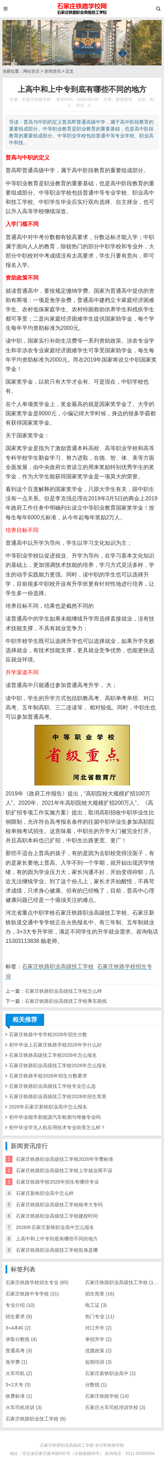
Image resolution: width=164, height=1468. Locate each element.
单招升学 (98, 1339)
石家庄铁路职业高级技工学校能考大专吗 (59, 1204)
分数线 (96, 1384)
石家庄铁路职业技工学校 (36, 1419)
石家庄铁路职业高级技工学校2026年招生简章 (57, 1096)
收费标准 (19, 1396)
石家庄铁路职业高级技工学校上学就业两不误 (64, 1170)
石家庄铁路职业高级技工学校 (58, 966)
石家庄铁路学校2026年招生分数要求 (48, 1076)
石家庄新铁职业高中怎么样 (45, 1193)
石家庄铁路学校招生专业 (37, 1282)
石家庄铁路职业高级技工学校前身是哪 (57, 1250)
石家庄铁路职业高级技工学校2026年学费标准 (64, 1159)
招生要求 (19, 1316)
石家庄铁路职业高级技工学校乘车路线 (66, 1001)
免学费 (16, 1362)
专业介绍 (20, 1305)
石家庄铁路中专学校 (32, 1294)
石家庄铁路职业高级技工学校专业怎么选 (52, 1086)
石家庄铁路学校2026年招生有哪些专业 (57, 1182)
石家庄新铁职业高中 (110, 1373)
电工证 (96, 1305)
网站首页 (31, 71)
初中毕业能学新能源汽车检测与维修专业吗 (55, 1117)
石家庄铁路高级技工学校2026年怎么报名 (53, 1055)
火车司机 (19, 1373)
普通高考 (19, 1350)
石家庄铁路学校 (107, 1396)
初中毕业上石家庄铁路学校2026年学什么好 (55, 1045)
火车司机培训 (24, 1407)
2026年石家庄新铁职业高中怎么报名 (48, 1107)
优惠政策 (98, 1350)
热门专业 (99, 1316)
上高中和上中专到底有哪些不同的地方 (57, 1238)
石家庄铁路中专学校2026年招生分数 (48, 1034)
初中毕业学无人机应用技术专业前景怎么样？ (57, 1127)
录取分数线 (21, 1339)
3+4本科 (18, 1328)
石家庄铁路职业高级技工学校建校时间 (57, 1216)
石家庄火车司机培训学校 (115, 1407)
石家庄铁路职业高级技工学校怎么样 (63, 991)
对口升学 (98, 1328)
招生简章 (99, 1294)
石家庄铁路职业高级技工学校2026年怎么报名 (57, 1065)
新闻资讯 (52, 71)
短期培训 (98, 1362)
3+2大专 (18, 1384)
